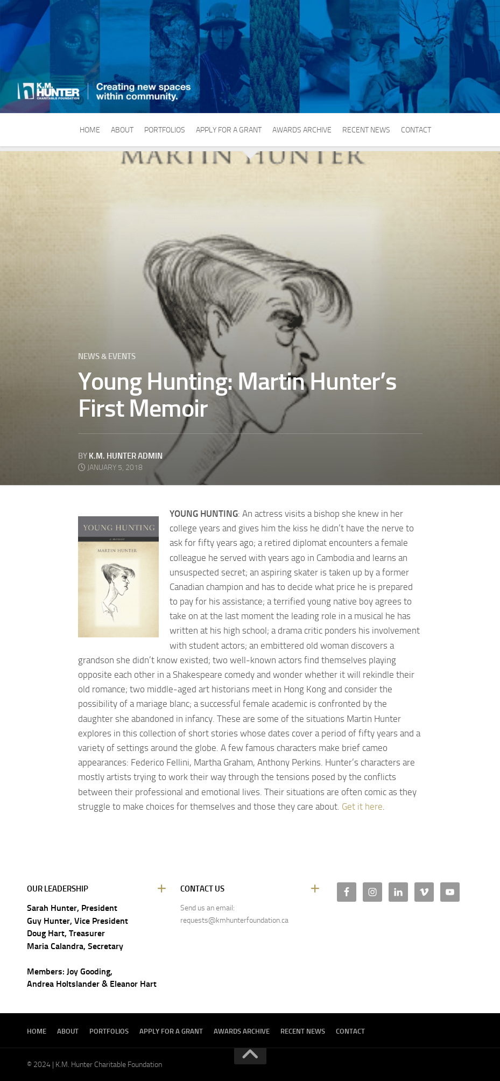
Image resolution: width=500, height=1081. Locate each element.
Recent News (366, 130)
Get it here (362, 806)
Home (90, 130)
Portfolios (164, 130)
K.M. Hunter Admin (126, 456)
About (122, 130)
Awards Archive (302, 130)
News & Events (107, 356)
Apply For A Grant (229, 130)
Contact (416, 130)
